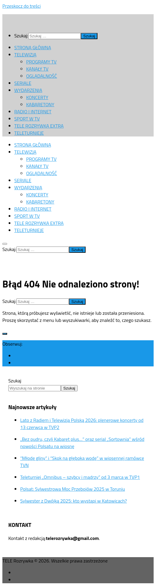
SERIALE (22, 83)
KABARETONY (40, 104)
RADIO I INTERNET (32, 111)
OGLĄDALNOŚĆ (41, 76)
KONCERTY (37, 97)
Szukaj (14, 380)
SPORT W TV (27, 118)
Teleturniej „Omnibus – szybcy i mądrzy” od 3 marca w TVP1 (80, 477)
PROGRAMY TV (41, 61)
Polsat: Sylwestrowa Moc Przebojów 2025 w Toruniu (72, 488)
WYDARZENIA (28, 90)
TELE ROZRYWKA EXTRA (39, 125)
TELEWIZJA (25, 54)
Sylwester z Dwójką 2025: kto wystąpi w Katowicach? (73, 500)
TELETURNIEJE (29, 132)
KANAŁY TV (37, 68)
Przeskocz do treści (21, 5)
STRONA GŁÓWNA (32, 47)
